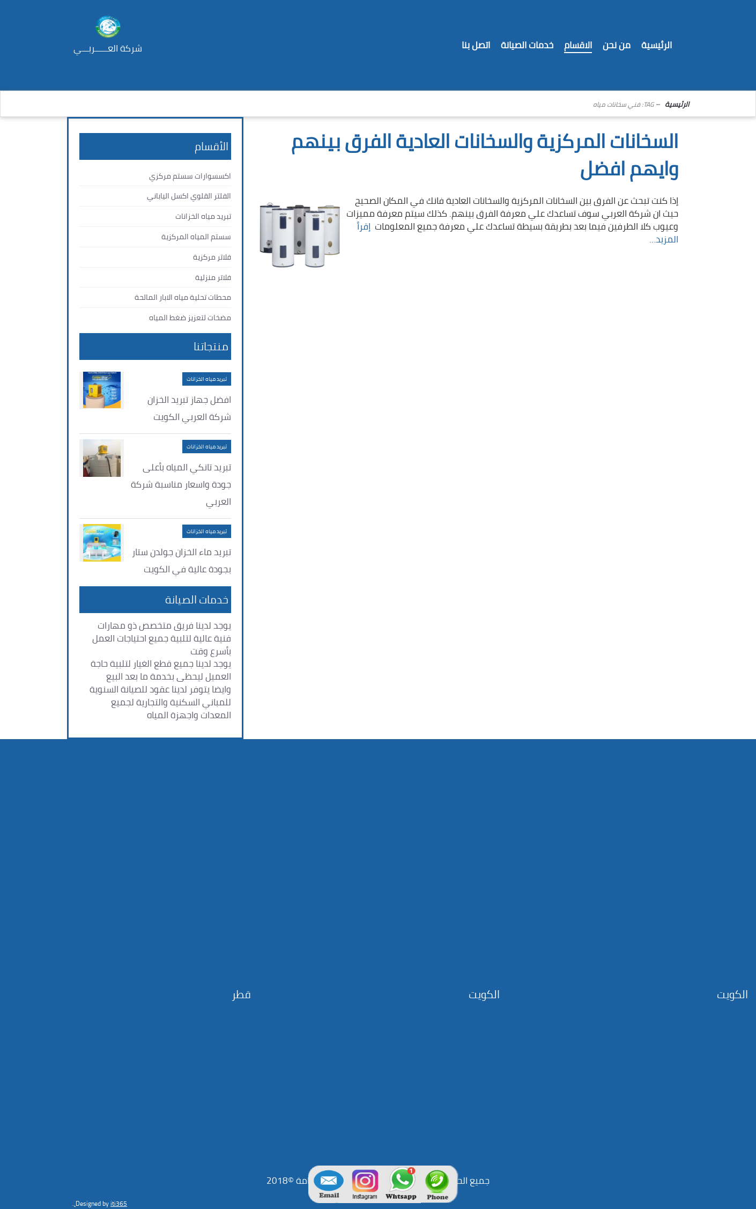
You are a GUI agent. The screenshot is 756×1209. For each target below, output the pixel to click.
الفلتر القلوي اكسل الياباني (189, 196)
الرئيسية (677, 104)
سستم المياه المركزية (196, 237)
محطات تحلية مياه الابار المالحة (183, 297)
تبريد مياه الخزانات (203, 216)
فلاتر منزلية (213, 277)
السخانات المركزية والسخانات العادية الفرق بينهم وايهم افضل (484, 155)
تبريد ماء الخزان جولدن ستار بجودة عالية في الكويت (181, 560)
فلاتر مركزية (212, 257)
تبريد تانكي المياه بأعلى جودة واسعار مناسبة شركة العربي (181, 484)
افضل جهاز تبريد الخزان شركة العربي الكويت (189, 408)
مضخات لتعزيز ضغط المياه (190, 318)
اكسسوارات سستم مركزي (190, 176)
